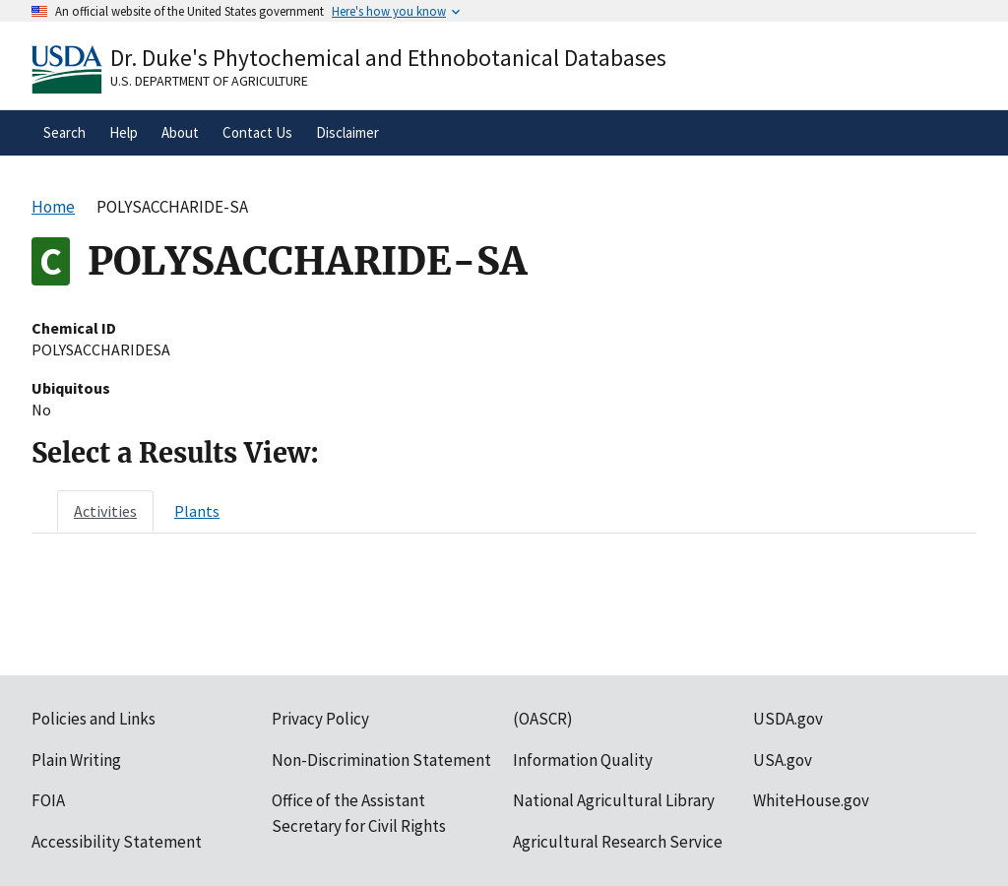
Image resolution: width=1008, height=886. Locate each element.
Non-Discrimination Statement (381, 760)
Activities (105, 511)
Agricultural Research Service (618, 842)
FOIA (48, 800)
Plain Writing (76, 760)
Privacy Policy (320, 718)
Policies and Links (94, 718)
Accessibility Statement (117, 842)
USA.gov (782, 760)
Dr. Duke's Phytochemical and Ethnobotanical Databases (388, 57)
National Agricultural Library (614, 800)
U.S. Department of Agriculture (209, 81)
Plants (197, 511)
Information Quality (583, 760)
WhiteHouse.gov (811, 800)
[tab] (105, 511)
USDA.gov (788, 718)
